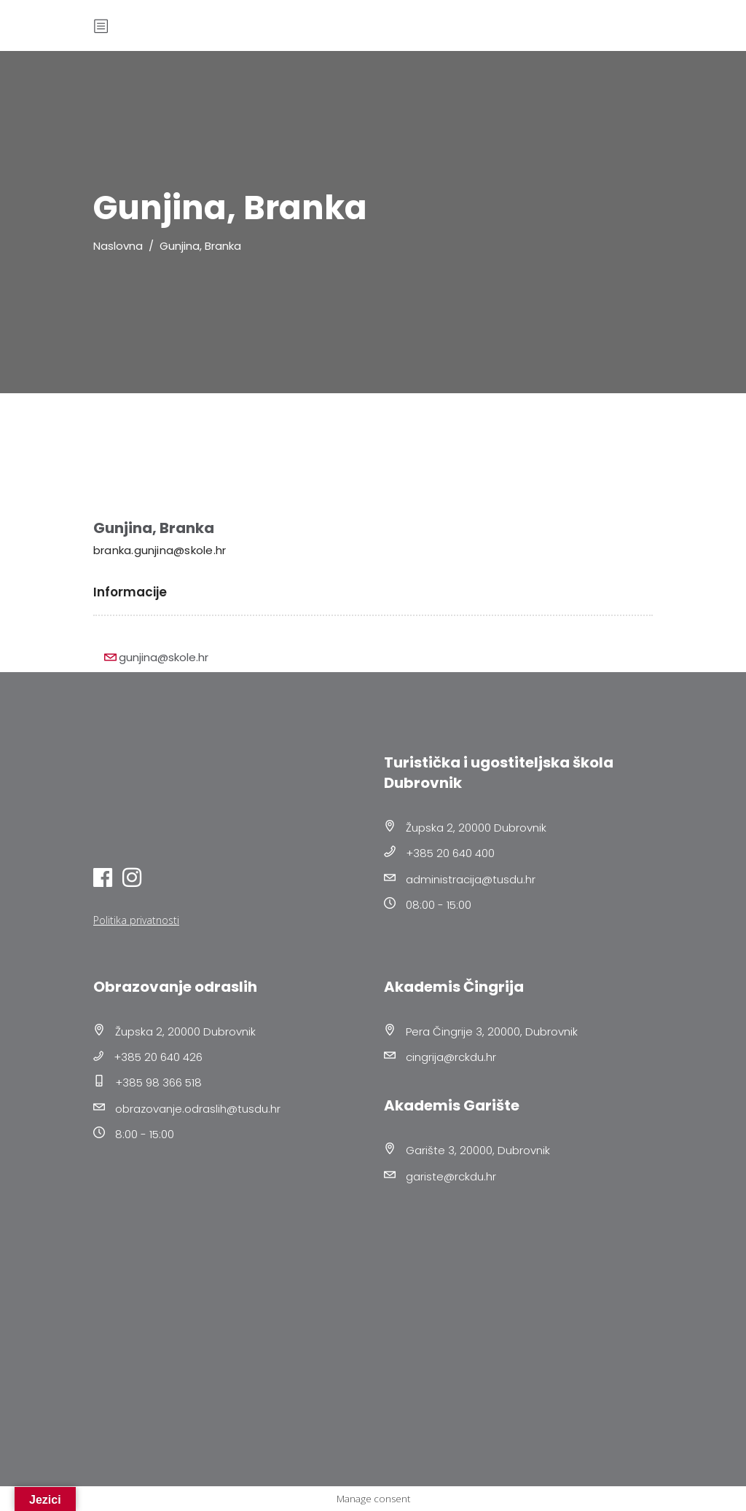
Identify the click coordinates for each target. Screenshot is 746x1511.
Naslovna (118, 245)
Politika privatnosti (136, 920)
